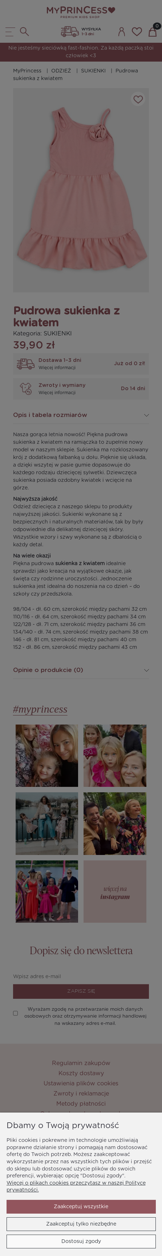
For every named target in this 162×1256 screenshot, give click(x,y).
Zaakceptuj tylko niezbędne (81, 1224)
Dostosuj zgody (81, 1241)
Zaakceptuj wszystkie (81, 1206)
